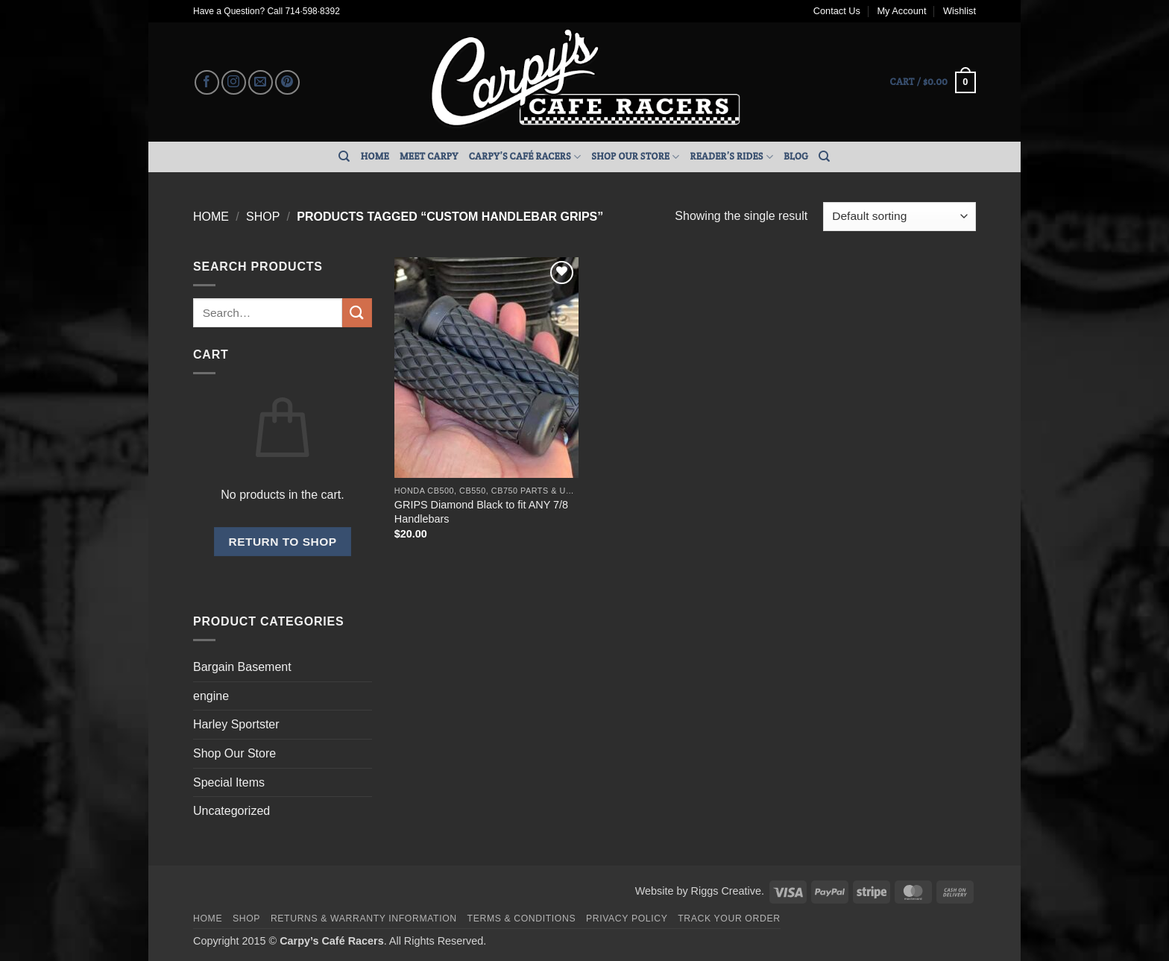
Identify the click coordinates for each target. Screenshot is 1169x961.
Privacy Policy (626, 918)
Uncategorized (231, 810)
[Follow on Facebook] (207, 82)
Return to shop (282, 541)
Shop (263, 216)
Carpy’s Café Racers (525, 157)
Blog (796, 156)
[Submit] (357, 312)
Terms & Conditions (521, 918)
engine (211, 696)
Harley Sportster (236, 724)
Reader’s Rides (732, 157)
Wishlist (959, 10)
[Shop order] (899, 216)
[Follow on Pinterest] (287, 82)
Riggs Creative (726, 891)
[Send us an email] (260, 82)
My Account (901, 10)
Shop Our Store (635, 157)
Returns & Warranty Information (364, 918)
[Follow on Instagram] (233, 82)
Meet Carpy (429, 156)
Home (375, 156)
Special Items (229, 782)
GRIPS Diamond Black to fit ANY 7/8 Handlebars (481, 512)
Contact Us (836, 10)
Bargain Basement (242, 667)
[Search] (344, 156)
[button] (933, 83)
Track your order (729, 918)
